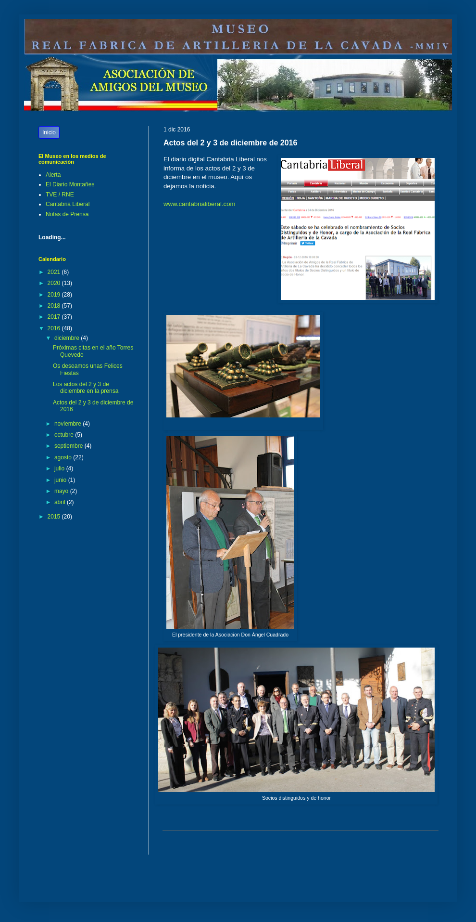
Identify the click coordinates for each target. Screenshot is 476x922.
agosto (63, 457)
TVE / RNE (60, 194)
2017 (55, 316)
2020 (55, 283)
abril (60, 502)
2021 (55, 272)
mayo (62, 491)
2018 (55, 305)
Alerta (53, 174)
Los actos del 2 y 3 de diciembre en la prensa (85, 387)
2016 (55, 328)
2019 (55, 294)
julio (60, 468)
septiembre (69, 445)
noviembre (68, 423)
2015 (55, 516)
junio (61, 480)
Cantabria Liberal (67, 204)
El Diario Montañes (70, 184)
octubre (64, 434)
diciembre (67, 338)
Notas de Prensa (67, 214)
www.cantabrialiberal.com (199, 204)
